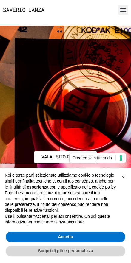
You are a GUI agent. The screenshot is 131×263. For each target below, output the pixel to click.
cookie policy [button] (103, 187)
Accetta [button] (65, 236)
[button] (123, 10)
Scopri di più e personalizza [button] (65, 250)
